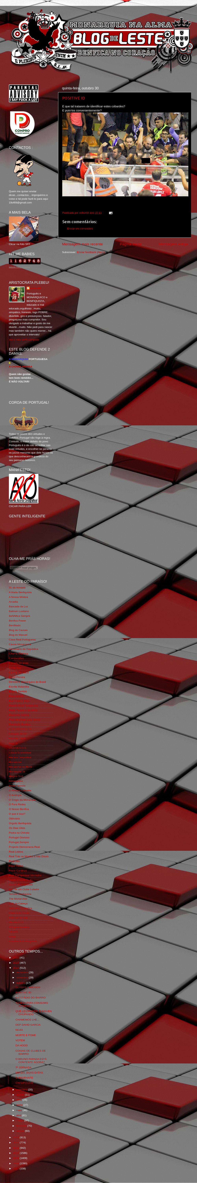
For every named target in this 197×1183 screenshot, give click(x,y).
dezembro (22, 972)
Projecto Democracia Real (24, 846)
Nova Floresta (17, 785)
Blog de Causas (18, 630)
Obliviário (14, 818)
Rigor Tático (16, 865)
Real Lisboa (16, 851)
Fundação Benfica (19, 724)
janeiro (20, 1130)
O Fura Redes (17, 804)
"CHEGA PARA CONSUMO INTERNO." (32, 1004)
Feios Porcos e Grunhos (23, 710)
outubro (21, 982)
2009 (16, 1158)
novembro (22, 977)
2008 (16, 1163)
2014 (16, 967)
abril (19, 1115)
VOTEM (20, 1040)
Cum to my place (19, 672)
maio (19, 1110)
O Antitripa (15, 795)
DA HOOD (22, 1045)
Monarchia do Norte (20, 766)
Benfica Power (17, 620)
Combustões (16, 658)
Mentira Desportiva (20, 757)
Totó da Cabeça (18, 903)
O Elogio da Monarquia (22, 799)
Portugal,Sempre (19, 842)
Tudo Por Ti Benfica (20, 908)
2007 (16, 1168)
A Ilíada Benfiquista (20, 592)
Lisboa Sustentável (20, 752)
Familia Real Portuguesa (23, 705)
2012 (16, 1142)
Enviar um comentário (80, 228)
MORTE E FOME (26, 1035)
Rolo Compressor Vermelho (25, 875)
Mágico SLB (16, 776)
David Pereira (17, 677)
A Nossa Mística (18, 597)
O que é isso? (17, 813)
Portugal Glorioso (19, 837)
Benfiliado (14, 625)
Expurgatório (16, 696)
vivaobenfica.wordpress (23, 941)
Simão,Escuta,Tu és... (22, 879)
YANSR (13, 931)
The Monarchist (18, 898)
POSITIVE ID (73, 97)
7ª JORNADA (24, 1067)
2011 (16, 1147)
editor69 (36, 288)
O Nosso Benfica (19, 809)
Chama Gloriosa (18, 653)
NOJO (19, 1029)
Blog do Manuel (18, 634)
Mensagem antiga (173, 244)
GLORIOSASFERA (20, 728)
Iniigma (13, 743)
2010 (16, 1152)
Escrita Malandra (19, 686)
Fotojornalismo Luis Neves (24, 719)
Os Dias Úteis (17, 828)
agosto (20, 1094)
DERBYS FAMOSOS (28, 987)
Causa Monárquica (20, 644)
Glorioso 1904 (17, 738)
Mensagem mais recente (82, 244)
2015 (16, 962)
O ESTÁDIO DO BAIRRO (31, 997)
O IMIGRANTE (24, 1077)
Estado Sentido (18, 691)
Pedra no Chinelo (19, 832)
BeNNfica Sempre (19, 615)
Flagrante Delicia (19, 715)
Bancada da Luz (18, 606)
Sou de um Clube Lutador (24, 889)
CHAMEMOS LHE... (27, 1019)
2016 (16, 957)
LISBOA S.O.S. (18, 747)
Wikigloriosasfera (19, 927)
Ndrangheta (16, 780)
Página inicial (131, 244)
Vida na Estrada (18, 917)
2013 (16, 1137)
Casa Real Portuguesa (22, 639)
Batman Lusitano (19, 611)
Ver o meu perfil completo (24, 339)
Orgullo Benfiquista (20, 823)
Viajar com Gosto (19, 912)
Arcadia (13, 601)
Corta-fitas (15, 667)
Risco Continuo (18, 870)
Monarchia (15, 762)
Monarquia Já (17, 771)
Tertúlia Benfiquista (20, 894)
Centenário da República (23, 649)
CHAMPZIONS (24, 1082)
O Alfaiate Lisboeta (20, 790)
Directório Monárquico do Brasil (27, 681)
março (20, 1120)
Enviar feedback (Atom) (91, 252)
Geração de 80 (17, 733)
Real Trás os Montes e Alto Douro (29, 856)
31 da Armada (17, 587)
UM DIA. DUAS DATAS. (30, 1072)
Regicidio (14, 861)
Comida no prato (19, 663)
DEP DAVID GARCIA (28, 1024)
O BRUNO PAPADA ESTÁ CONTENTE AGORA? (31, 1061)
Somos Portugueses (21, 884)
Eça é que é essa (19, 700)
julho (19, 1099)
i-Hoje (12, 936)
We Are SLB (16, 922)
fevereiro (21, 1125)
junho (19, 1104)
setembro (22, 1089)
